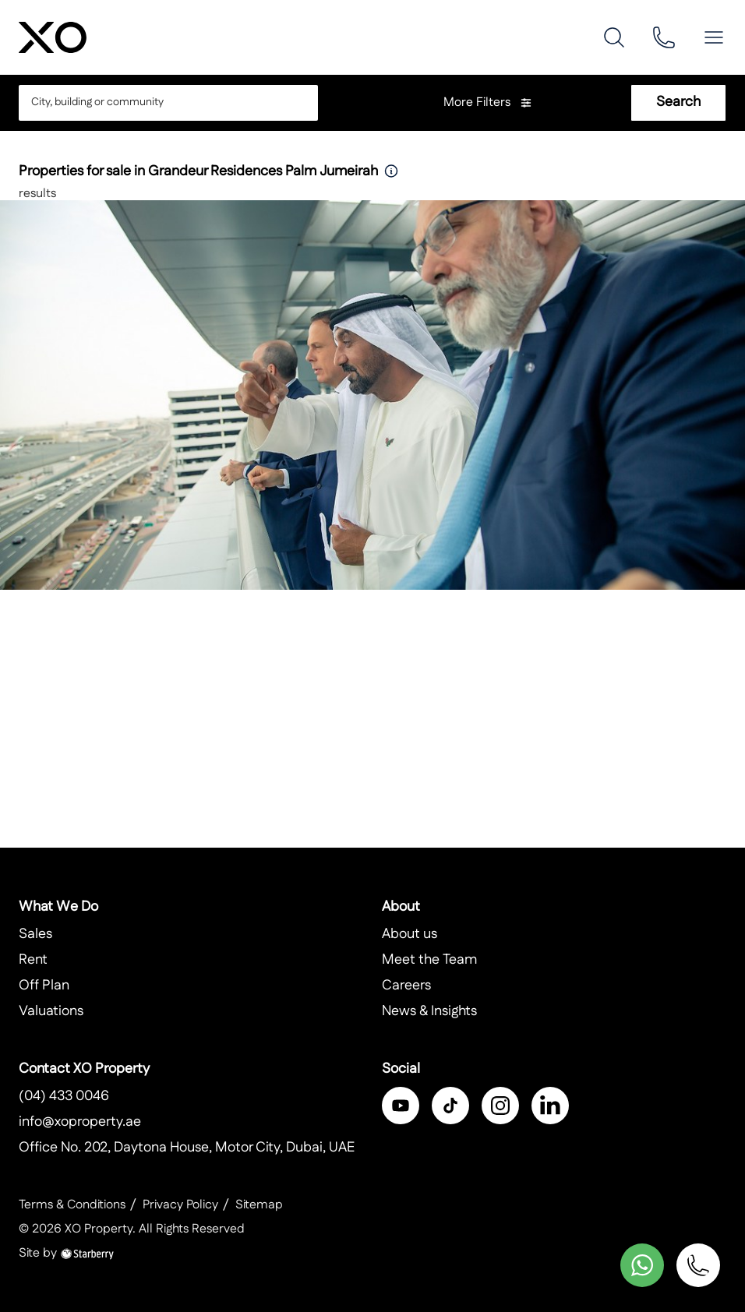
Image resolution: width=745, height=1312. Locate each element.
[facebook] (400, 1105)
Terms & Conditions (72, 1205)
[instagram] (500, 1105)
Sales (35, 934)
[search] (614, 37)
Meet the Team (429, 960)
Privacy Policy (180, 1205)
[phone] (663, 37)
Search (678, 102)
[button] (713, 37)
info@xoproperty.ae (80, 1122)
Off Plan (44, 985)
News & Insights (429, 1011)
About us (409, 934)
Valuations (51, 1011)
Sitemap (259, 1205)
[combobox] (155, 103)
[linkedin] (550, 1105)
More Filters (487, 102)
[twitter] (450, 1105)
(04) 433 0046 (64, 1096)
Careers (406, 985)
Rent (33, 960)
